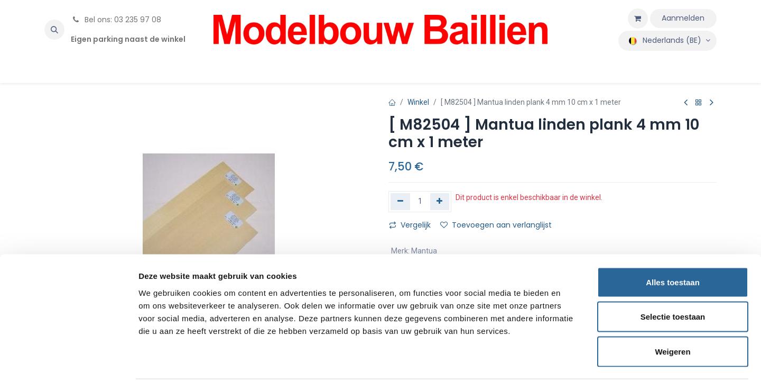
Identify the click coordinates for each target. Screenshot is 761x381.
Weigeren (672, 311)
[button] (54, 30)
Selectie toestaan (673, 277)
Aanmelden (683, 18)
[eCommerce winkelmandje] (638, 18)
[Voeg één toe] (440, 201)
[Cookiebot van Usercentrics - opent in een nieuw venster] (68, 360)
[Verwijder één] (400, 201)
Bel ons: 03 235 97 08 (116, 19)
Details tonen (571, 360)
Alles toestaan (673, 242)
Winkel (418, 102)
